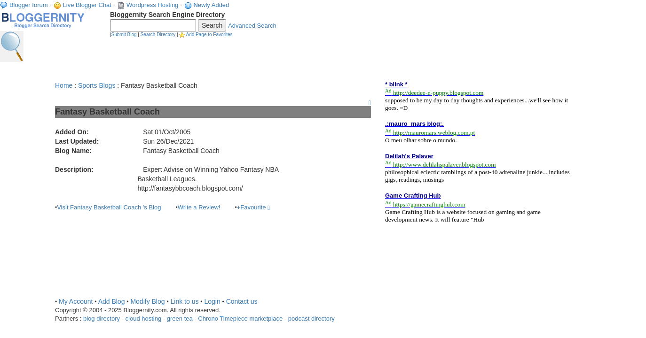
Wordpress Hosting (152, 4)
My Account (76, 301)
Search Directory (158, 34)
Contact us (242, 301)
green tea (180, 318)
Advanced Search (252, 25)
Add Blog (111, 301)
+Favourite (253, 207)
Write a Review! (199, 207)
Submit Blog (124, 34)
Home (63, 85)
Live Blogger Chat (87, 4)
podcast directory (311, 318)
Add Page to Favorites (209, 34)
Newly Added (211, 4)
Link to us (185, 301)
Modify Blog (147, 301)
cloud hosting (144, 318)
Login (212, 301)
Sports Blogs (96, 85)
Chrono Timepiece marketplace (240, 318)
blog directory (101, 318)
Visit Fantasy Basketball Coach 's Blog (109, 207)
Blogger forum (28, 4)
